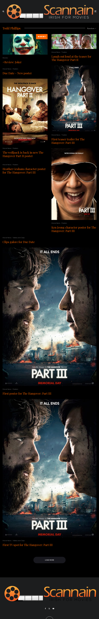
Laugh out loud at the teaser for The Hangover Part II (71, 58)
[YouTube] (53, 609)
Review (5, 58)
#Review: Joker (12, 62)
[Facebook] (45, 609)
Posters (15, 69)
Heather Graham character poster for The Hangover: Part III (24, 170)
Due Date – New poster (17, 73)
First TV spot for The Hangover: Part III (28, 545)
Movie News (7, 69)
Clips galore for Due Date (19, 242)
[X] (49, 609)
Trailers (64, 52)
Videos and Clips (18, 238)
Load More (49, 560)
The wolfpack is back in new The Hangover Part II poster (23, 154)
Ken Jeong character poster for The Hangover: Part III (73, 229)
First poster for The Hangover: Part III (27, 393)
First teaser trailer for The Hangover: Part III (68, 141)
